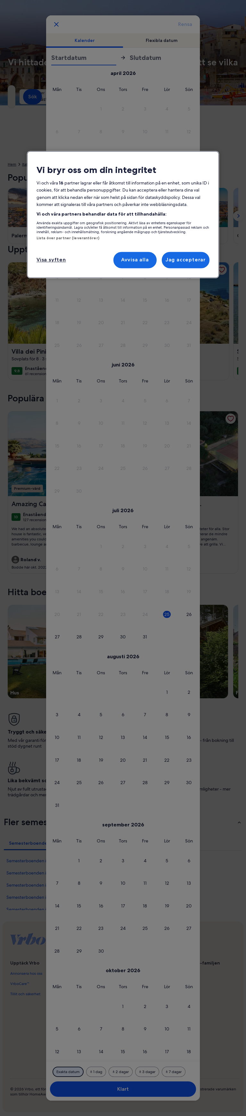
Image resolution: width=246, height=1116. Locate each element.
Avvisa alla (135, 260)
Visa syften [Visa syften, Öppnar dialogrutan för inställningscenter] (51, 260)
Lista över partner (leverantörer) (68, 238)
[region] (123, 214)
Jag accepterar (186, 260)
